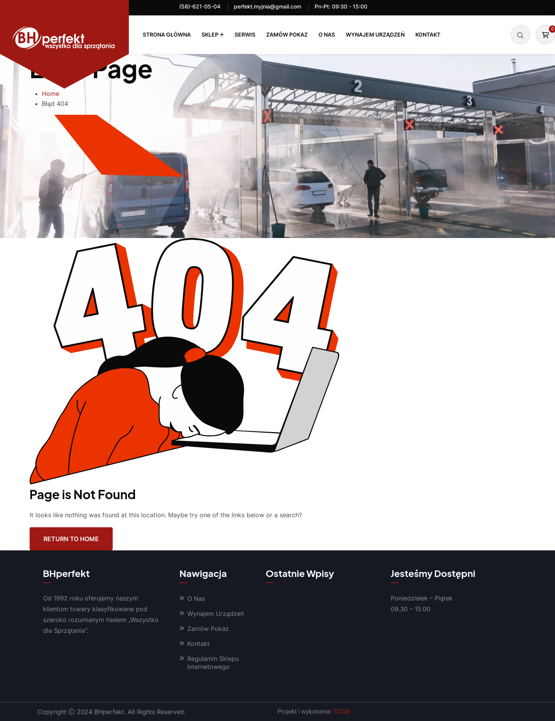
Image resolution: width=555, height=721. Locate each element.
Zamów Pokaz (287, 34)
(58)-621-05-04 (199, 6)
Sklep (210, 34)
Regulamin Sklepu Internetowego (213, 663)
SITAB (341, 711)
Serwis (245, 34)
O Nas (326, 34)
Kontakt (427, 34)
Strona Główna (167, 34)
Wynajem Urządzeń (375, 34)
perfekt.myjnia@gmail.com (267, 6)
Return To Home (71, 539)
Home (50, 93)
